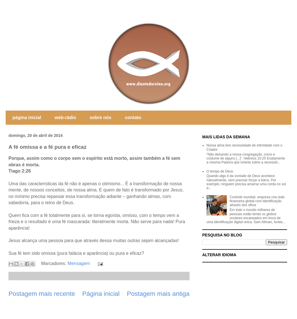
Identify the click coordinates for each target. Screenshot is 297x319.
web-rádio (65, 117)
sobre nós (100, 117)
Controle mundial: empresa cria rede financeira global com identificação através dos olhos (257, 201)
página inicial (26, 117)
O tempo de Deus (219, 171)
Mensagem (79, 263)
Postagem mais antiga (158, 293)
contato (133, 117)
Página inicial (101, 293)
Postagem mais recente (41, 293)
